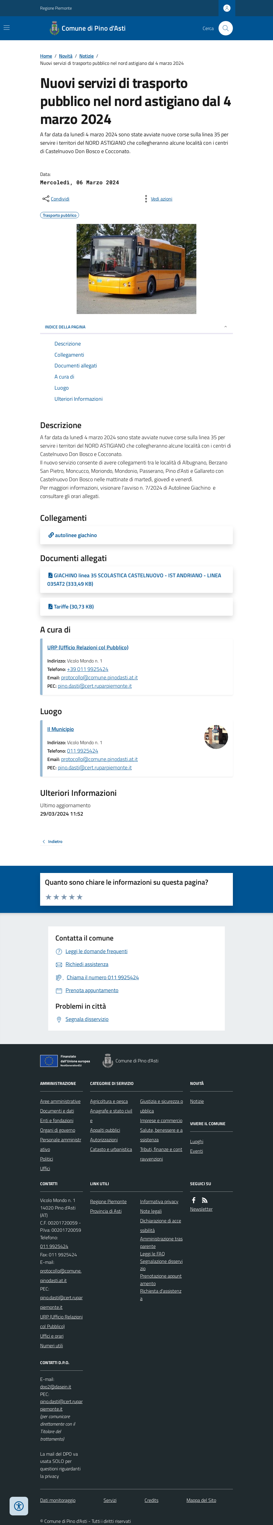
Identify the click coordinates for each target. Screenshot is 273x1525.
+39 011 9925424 (87, 669)
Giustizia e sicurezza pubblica (161, 1106)
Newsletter (201, 1208)
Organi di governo (57, 1130)
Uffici (45, 1168)
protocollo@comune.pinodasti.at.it (99, 677)
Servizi (110, 1500)
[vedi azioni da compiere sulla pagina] (157, 199)
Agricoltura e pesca (109, 1101)
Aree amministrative (60, 1101)
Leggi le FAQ (152, 1253)
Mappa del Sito (201, 1500)
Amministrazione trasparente (161, 1242)
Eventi (196, 1151)
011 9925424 (82, 751)
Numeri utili (51, 1345)
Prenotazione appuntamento (161, 1279)
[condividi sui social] (55, 199)
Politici (46, 1158)
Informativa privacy (159, 1201)
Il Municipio (60, 729)
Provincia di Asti (106, 1211)
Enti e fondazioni (56, 1120)
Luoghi (196, 1141)
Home (46, 55)
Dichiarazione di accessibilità (160, 1225)
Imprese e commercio (161, 1120)
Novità (65, 55)
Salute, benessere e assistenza (161, 1134)
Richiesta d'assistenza (160, 1294)
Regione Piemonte (56, 8)
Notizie (86, 55)
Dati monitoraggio (57, 1500)
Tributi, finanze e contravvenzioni (161, 1154)
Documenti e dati (57, 1110)
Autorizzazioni (104, 1139)
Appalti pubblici (105, 1130)
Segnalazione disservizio (161, 1265)
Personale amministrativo (60, 1144)
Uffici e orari (51, 1335)
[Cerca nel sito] (223, 28)
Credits (151, 1500)
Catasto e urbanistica (111, 1149)
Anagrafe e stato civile (111, 1115)
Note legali (151, 1211)
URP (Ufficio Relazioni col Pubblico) (87, 647)
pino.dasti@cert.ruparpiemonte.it (95, 686)
